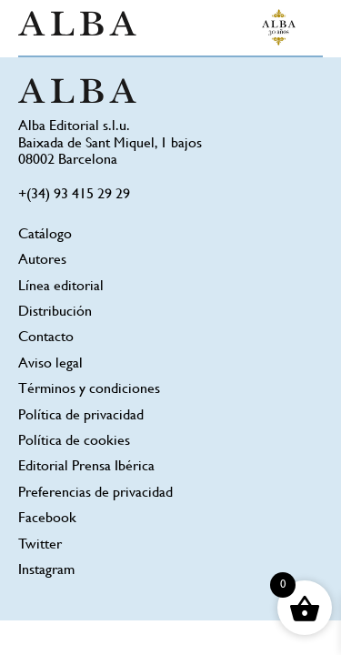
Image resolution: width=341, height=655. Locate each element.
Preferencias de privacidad (95, 493)
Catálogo (45, 235)
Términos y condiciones (89, 390)
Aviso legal (50, 364)
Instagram (46, 571)
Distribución (55, 312)
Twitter (40, 545)
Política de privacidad (81, 416)
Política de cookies (74, 441)
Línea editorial (61, 287)
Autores (42, 260)
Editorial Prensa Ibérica (86, 467)
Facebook (47, 519)
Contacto (46, 338)
